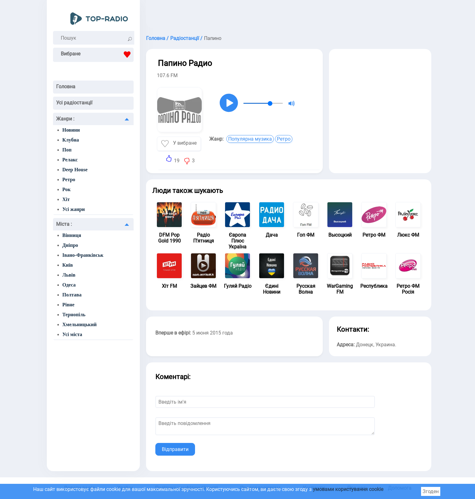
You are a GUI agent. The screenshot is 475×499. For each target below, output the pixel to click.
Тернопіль (73, 314)
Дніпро (70, 245)
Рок (66, 189)
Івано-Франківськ (83, 255)
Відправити (175, 449)
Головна (65, 87)
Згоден (431, 491)
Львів (68, 275)
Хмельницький (79, 324)
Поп (67, 149)
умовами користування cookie (348, 489)
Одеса (69, 284)
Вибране (97, 54)
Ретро (68, 179)
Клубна (70, 139)
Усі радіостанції (74, 103)
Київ (67, 265)
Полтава (72, 294)
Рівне (68, 304)
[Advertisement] (288, 15)
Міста (64, 224)
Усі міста (72, 334)
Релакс (70, 159)
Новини (71, 130)
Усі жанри (73, 209)
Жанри (65, 119)
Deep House (74, 169)
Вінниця (71, 235)
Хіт (66, 199)
